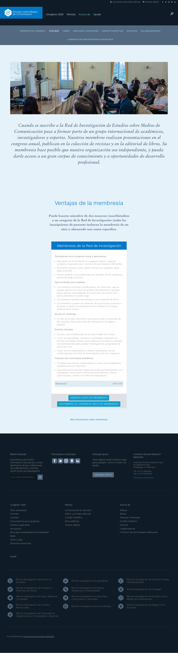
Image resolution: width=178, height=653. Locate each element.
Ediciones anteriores (20, 543)
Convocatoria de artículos (78, 510)
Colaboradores (150, 31)
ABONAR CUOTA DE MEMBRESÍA (88, 397)
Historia (132, 31)
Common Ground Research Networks (90, 39)
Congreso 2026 (54, 14)
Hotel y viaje (16, 539)
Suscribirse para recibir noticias (125, 2)
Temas (66, 31)
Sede (12, 536)
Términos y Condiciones (143, 478)
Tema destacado (18, 510)
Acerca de (84, 14)
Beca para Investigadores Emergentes (29, 532)
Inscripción (15, 528)
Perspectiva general (33, 31)
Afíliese (54, 31)
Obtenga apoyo (103, 475)
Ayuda (97, 14)
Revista (71, 14)
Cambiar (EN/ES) (151, 2)
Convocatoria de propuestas (24, 521)
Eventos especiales (20, 525)
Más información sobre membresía (88, 419)
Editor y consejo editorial (78, 514)
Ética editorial (72, 521)
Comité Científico (112, 31)
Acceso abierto (72, 525)
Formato (14, 514)
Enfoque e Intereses (85, 31)
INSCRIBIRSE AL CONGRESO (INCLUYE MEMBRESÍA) (88, 404)
